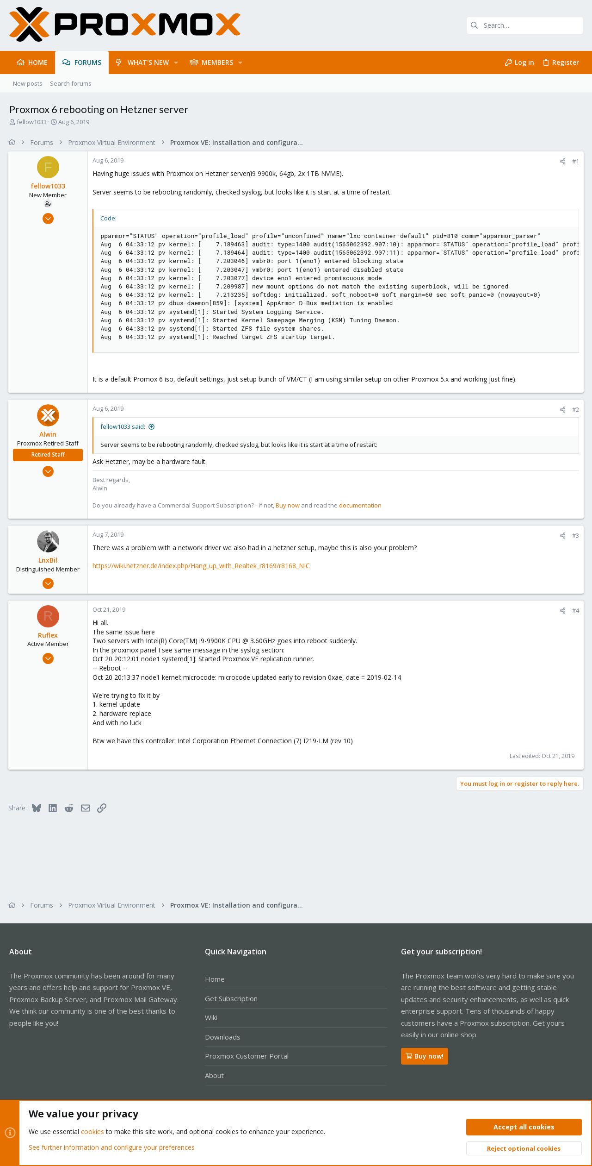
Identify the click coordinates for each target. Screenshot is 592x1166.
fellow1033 (32, 122)
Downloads (222, 1036)
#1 (574, 161)
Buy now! (425, 1056)
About (214, 1075)
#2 (574, 409)
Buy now (289, 505)
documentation (361, 505)
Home (215, 979)
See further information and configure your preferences (112, 1147)
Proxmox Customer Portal (247, 1055)
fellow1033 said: (123, 426)
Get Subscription (231, 998)
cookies (92, 1132)
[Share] (561, 161)
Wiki (211, 1017)
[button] (176, 62)
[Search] (525, 25)
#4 (574, 610)
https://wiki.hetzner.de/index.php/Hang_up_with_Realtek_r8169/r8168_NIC (202, 565)
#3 (574, 535)
